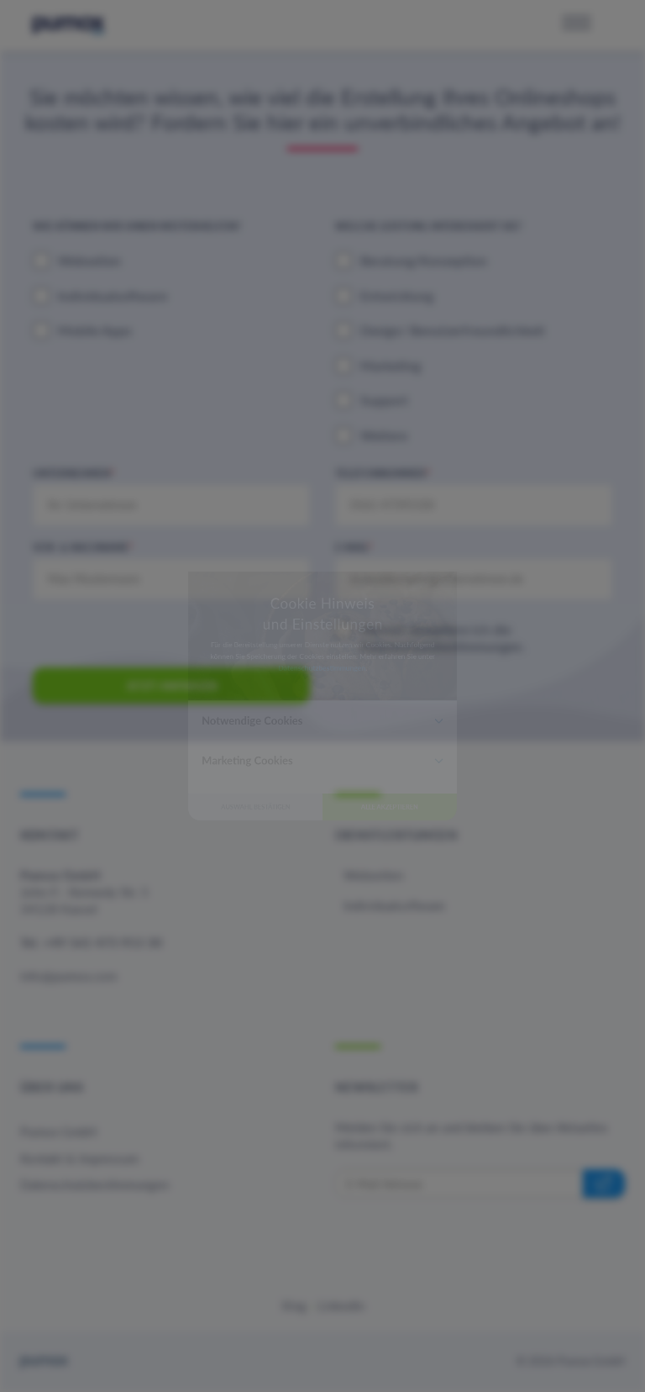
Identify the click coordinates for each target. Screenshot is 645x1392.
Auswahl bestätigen (197, 904)
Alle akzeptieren (448, 904)
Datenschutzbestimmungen (321, 643)
